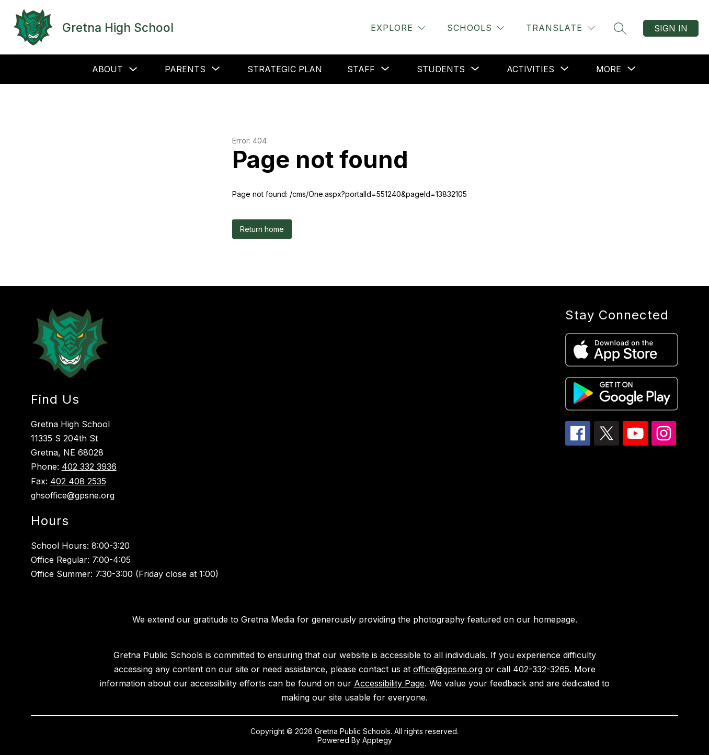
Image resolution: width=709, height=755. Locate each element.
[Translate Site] (560, 28)
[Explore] (398, 28)
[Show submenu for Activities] (530, 69)
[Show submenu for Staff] (361, 69)
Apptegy (377, 740)
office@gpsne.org (448, 669)
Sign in (671, 28)
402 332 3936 (89, 466)
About (107, 69)
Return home (262, 229)
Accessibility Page (389, 683)
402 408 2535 (78, 481)
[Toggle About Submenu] (133, 69)
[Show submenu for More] (608, 69)
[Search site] (620, 28)
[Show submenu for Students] (441, 69)
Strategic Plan (284, 69)
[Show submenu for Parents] (185, 69)
